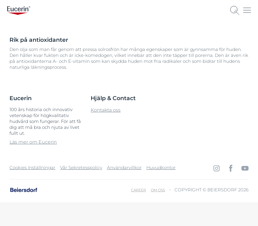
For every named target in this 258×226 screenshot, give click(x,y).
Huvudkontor (161, 167)
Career (138, 190)
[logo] (18, 10)
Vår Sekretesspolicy (81, 167)
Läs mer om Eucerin (33, 142)
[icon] (216, 168)
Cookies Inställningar (32, 167)
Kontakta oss (106, 110)
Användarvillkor (124, 167)
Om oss (158, 190)
